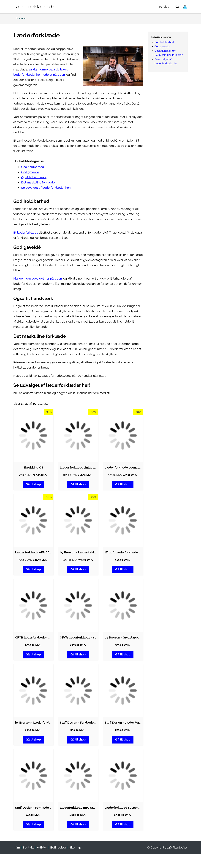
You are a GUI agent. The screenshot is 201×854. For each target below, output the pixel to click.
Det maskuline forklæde (38, 182)
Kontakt (28, 847)
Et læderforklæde (25, 232)
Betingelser (58, 847)
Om (17, 847)
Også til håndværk (33, 177)
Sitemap (75, 847)
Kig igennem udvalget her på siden (37, 278)
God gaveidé (30, 172)
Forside (164, 6)
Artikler (42, 847)
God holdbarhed (32, 167)
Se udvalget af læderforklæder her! (46, 187)
